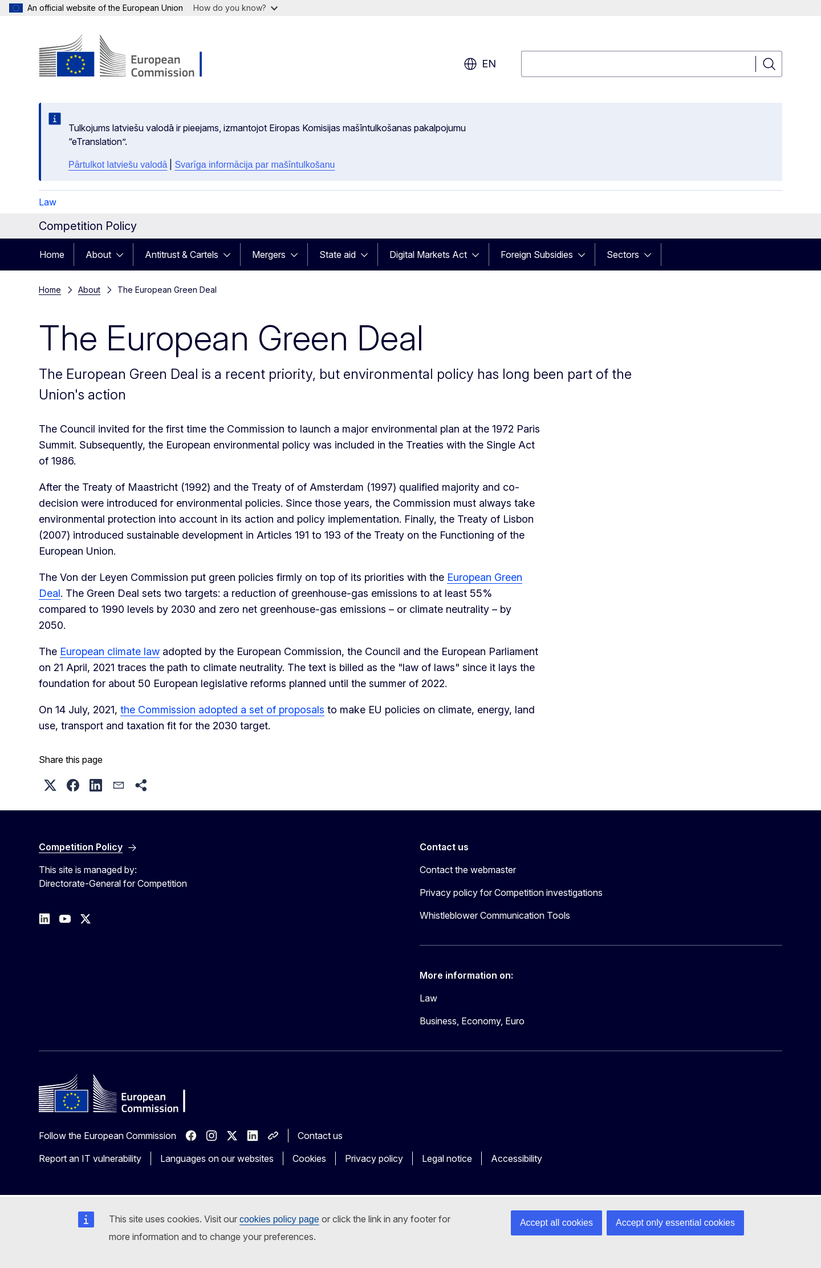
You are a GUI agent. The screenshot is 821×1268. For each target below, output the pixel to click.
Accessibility (516, 1158)
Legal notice (447, 1158)
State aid (337, 254)
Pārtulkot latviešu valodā (117, 164)
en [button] (480, 64)
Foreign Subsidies (537, 254)
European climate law (110, 651)
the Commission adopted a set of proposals (222, 710)
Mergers (269, 254)
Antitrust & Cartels (181, 254)
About (98, 254)
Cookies (309, 1158)
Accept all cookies (556, 1222)
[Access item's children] (123, 254)
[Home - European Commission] (131, 57)
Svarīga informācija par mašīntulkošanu (254, 164)
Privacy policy (374, 1158)
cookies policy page (279, 1219)
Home (51, 254)
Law (47, 202)
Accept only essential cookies (675, 1222)
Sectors (623, 254)
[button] (50, 785)
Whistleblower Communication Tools (495, 915)
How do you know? (235, 8)
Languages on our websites (217, 1158)
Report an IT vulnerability (90, 1158)
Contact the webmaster (468, 869)
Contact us (320, 1135)
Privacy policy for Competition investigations (511, 892)
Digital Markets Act (428, 254)
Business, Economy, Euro (472, 1021)
